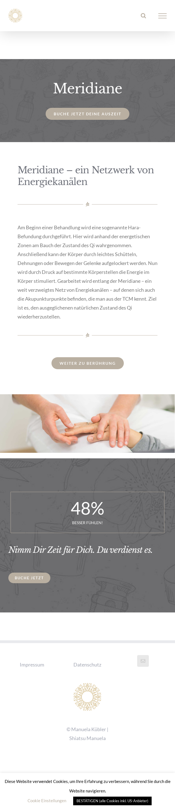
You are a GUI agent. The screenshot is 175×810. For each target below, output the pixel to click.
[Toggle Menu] (162, 15)
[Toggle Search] (143, 15)
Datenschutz (87, 664)
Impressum (32, 664)
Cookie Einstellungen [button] (47, 800)
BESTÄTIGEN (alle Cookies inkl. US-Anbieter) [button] (112, 801)
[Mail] (143, 661)
